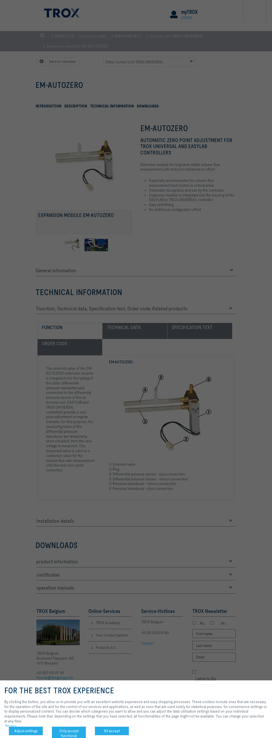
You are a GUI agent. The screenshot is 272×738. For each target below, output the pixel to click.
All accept (112, 730)
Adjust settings (26, 730)
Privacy (10, 726)
